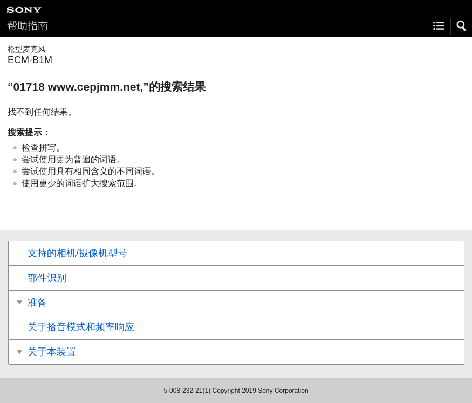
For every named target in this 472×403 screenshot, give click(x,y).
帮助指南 (27, 25)
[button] (461, 25)
